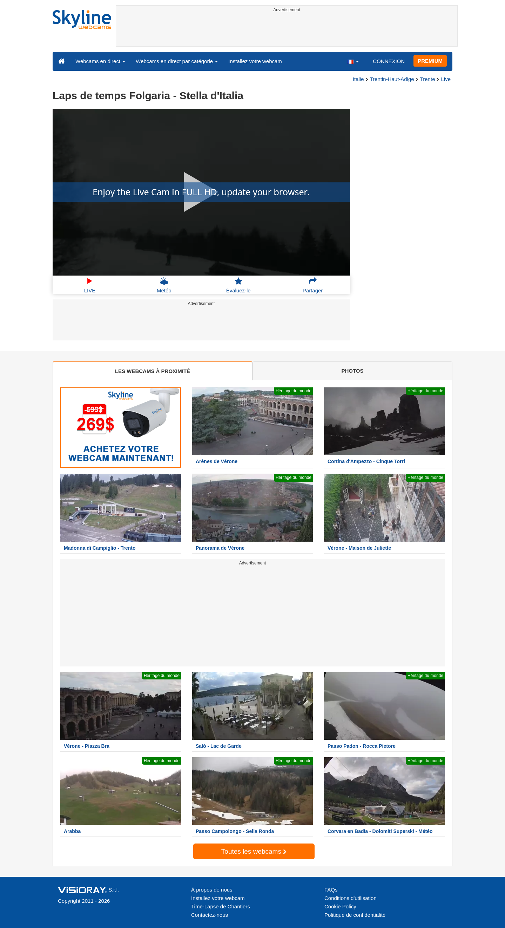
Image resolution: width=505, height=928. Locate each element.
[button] (353, 61)
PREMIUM (430, 61)
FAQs (331, 890)
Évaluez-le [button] (238, 285)
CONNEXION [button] (389, 61)
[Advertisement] (286, 30)
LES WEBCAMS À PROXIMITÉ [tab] (152, 371)
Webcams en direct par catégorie (177, 61)
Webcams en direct (100, 61)
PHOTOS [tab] (352, 371)
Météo (164, 285)
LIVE (90, 285)
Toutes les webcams (254, 851)
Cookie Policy (340, 906)
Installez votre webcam (255, 61)
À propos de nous (212, 890)
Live (446, 79)
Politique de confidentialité (354, 915)
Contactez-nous (209, 915)
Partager (313, 285)
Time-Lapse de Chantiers (220, 906)
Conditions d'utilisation (350, 898)
